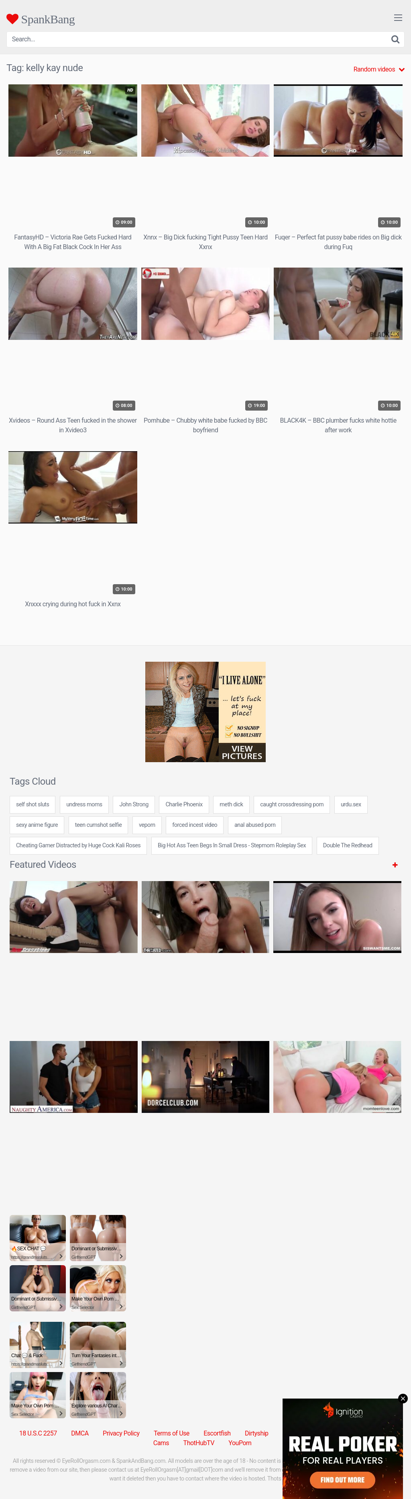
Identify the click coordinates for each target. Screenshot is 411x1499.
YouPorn (239, 1443)
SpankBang (40, 19)
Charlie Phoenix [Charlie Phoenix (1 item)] (183, 804)
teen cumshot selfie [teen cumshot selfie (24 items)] (98, 825)
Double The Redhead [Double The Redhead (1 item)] (347, 845)
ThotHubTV (198, 1443)
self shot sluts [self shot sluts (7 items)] (32, 804)
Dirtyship (256, 1433)
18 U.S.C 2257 (38, 1433)
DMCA (79, 1433)
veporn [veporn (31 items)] (147, 825)
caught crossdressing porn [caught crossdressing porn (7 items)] (292, 804)
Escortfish (216, 1433)
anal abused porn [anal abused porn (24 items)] (254, 825)
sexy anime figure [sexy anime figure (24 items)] (37, 825)
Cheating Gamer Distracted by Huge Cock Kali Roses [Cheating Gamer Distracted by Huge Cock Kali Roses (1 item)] (78, 845)
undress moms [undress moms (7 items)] (84, 804)
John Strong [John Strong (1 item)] (133, 804)
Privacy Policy (121, 1433)
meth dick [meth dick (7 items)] (231, 804)
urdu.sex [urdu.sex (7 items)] (351, 804)
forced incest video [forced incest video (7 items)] (194, 825)
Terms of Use (171, 1433)
